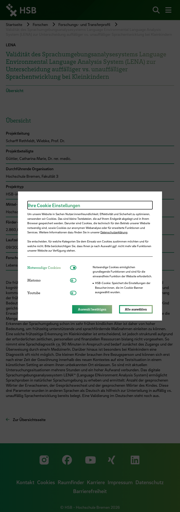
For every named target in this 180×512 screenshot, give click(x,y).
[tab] (48, 267)
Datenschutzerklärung (113, 232)
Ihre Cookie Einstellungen (54, 205)
